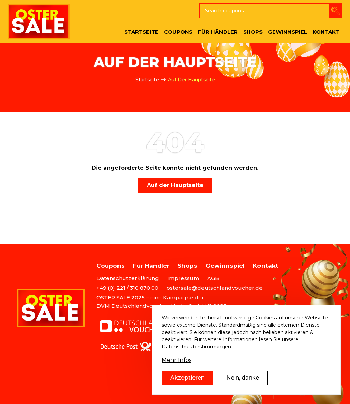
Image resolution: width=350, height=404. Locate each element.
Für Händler (151, 265)
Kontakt (265, 265)
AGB (213, 278)
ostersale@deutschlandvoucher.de (215, 288)
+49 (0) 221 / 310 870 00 (127, 288)
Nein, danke (242, 377)
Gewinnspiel (225, 265)
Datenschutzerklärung (127, 278)
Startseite (147, 80)
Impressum (183, 278)
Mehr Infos (176, 360)
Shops (187, 265)
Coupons (110, 265)
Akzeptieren (187, 377)
